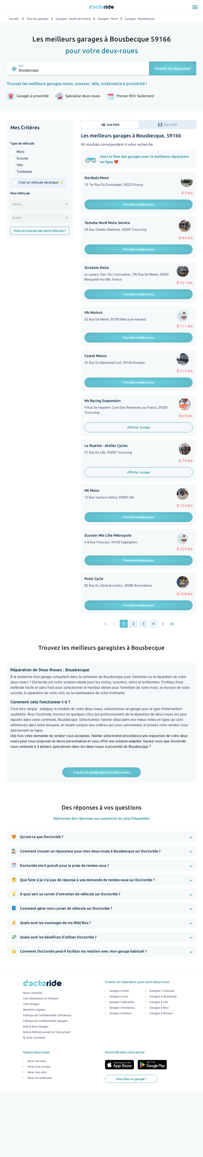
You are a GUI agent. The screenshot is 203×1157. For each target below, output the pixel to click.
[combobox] (40, 205)
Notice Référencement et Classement (47, 1097)
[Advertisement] (40, 272)
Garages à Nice (159, 1072)
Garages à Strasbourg (163, 1061)
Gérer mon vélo (36, 1137)
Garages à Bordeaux (122, 1072)
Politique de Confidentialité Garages (45, 1086)
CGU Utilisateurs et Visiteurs (41, 1063)
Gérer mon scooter (39, 1131)
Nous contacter (32, 1058)
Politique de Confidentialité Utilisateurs (47, 1080)
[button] (101, 901)
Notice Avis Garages (36, 1091)
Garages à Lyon (118, 1061)
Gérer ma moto (36, 1126)
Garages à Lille (159, 1067)
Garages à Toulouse (162, 1056)
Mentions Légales (34, 1075)
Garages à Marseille (121, 1067)
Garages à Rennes (161, 1078)
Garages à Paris (119, 1056)
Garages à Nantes (120, 1078)
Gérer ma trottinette (39, 1143)
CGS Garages (31, 1069)
